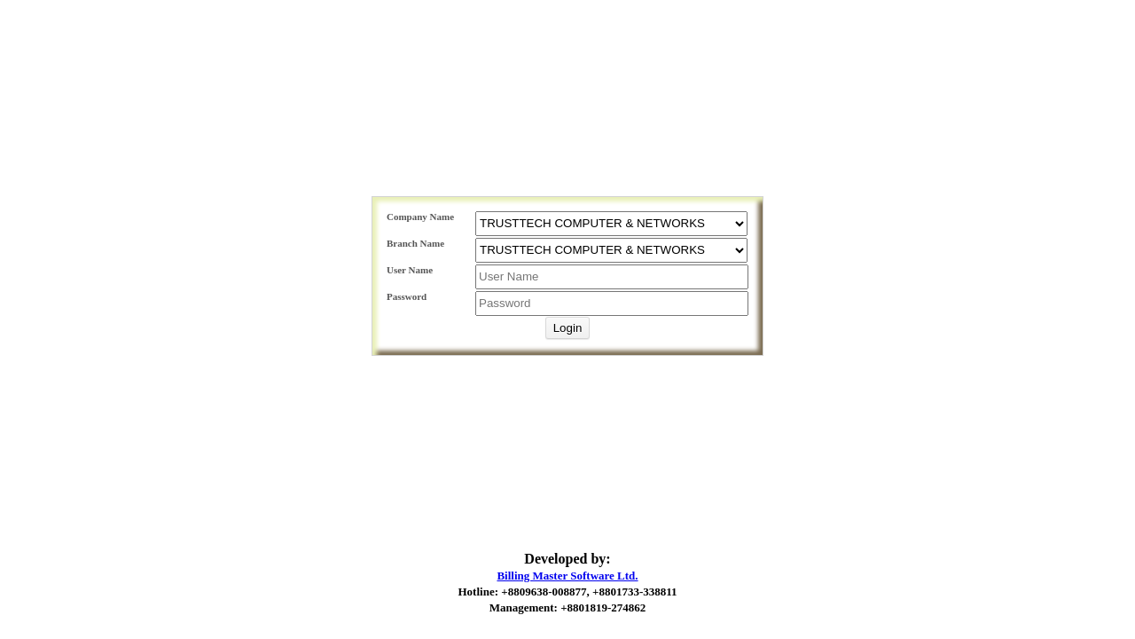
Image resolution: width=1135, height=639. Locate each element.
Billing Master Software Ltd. (567, 575)
